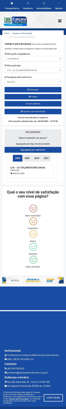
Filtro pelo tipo (13, 65)
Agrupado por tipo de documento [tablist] (33, 144)
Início (7, 33)
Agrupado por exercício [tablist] (33, 150)
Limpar (33, 96)
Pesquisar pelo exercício (18, 77)
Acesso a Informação (22, 33)
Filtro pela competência (17, 54)
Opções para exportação (33, 111)
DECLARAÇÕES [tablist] (33, 132)
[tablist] (17, 158)
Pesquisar (32, 89)
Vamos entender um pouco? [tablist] (33, 138)
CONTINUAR (53, 397)
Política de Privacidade (19, 399)
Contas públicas (33, 104)
